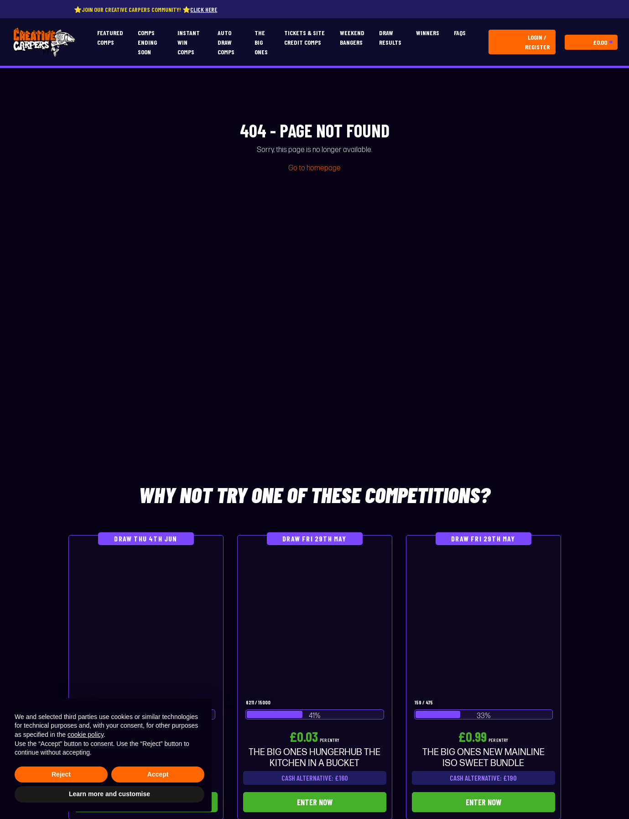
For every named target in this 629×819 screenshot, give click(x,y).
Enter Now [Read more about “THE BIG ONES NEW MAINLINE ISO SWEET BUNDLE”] (483, 802)
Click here (210, 9)
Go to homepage (314, 168)
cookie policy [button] (86, 734)
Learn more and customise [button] (109, 794)
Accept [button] (158, 774)
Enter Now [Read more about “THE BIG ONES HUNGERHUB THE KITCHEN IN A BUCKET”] (315, 802)
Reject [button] (61, 774)
